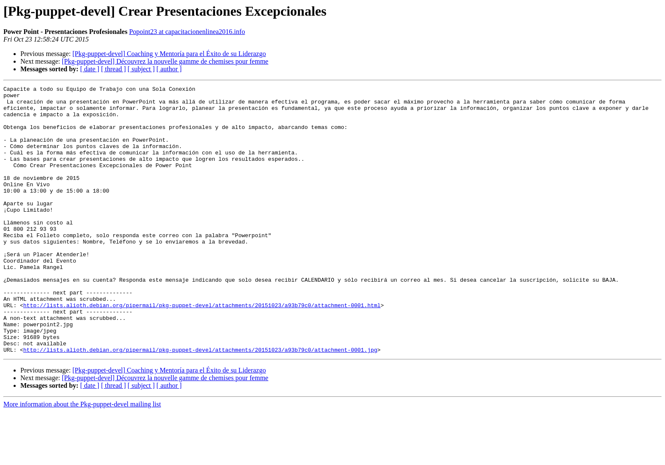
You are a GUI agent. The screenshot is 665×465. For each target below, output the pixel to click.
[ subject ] (141, 69)
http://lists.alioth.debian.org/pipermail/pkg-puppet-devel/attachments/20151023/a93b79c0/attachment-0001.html (201, 349)
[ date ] (89, 69)
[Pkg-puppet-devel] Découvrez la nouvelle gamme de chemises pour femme (165, 61)
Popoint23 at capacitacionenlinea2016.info (187, 31)
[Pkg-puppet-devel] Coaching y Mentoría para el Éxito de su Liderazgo (169, 53)
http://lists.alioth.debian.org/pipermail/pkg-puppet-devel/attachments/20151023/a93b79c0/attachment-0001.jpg (200, 403)
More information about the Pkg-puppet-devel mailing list (82, 457)
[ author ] (169, 69)
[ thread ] (113, 69)
